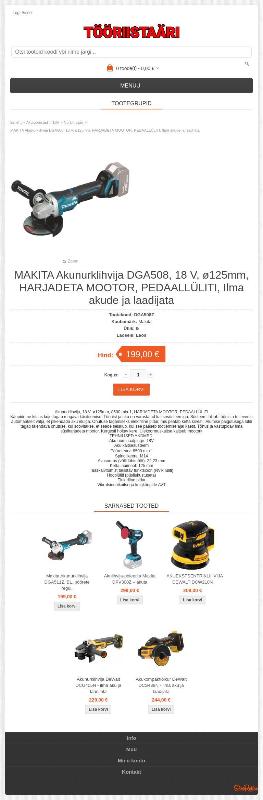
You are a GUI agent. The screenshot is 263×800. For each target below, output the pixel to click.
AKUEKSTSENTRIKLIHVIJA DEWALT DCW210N (193, 579)
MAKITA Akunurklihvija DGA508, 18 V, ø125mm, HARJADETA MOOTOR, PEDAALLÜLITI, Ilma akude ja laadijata (105, 130)
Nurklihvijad (73, 122)
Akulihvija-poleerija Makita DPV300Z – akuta (129, 579)
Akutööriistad (37, 122)
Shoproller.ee (246, 788)
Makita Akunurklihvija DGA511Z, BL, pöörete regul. (67, 582)
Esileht (16, 122)
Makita (144, 321)
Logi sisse (22, 12)
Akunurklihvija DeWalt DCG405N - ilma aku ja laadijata (99, 685)
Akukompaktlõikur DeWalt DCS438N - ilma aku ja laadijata (161, 685)
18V (55, 122)
